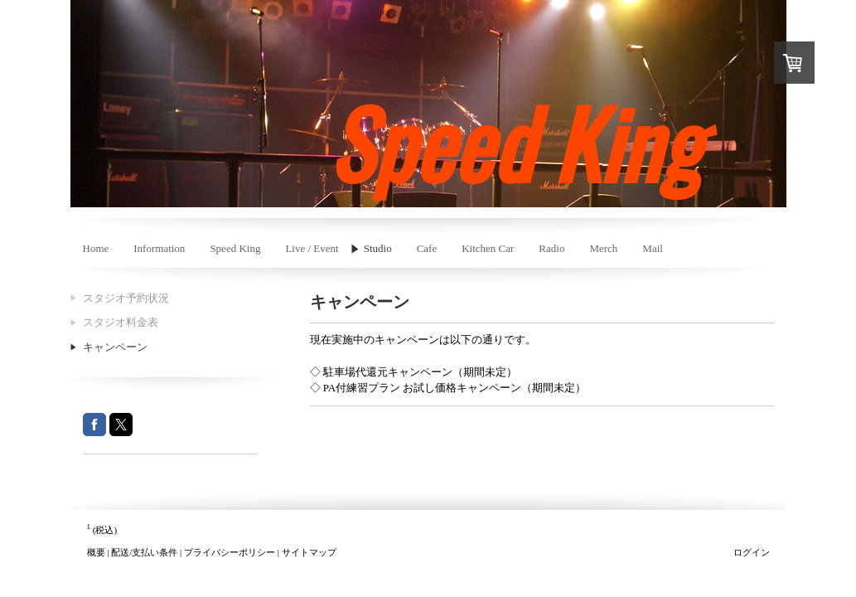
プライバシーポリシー (229, 552)
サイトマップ (309, 552)
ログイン (751, 552)
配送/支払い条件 (144, 552)
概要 (96, 552)
